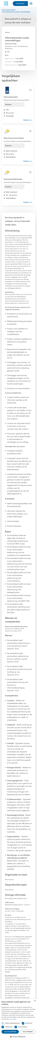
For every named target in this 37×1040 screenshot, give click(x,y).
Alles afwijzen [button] (28, 1032)
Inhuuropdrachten (8, 10)
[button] (18, 1037)
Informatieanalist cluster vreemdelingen (16, 12)
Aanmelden (20, 3)
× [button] (35, 1001)
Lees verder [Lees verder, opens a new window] (13, 1019)
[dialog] (18, 1019)
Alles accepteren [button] (10, 1032)
